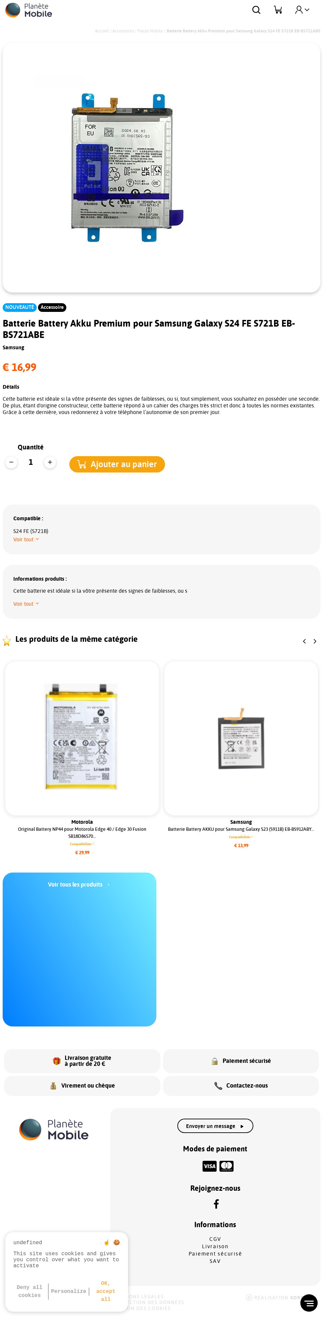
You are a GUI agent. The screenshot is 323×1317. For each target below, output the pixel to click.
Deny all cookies (29, 1292)
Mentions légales (138, 1297)
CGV (215, 1239)
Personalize (68, 1292)
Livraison (215, 1246)
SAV (215, 1261)
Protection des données (148, 1302)
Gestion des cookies (141, 1308)
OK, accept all (106, 1292)
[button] (123, 463)
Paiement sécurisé (215, 1254)
